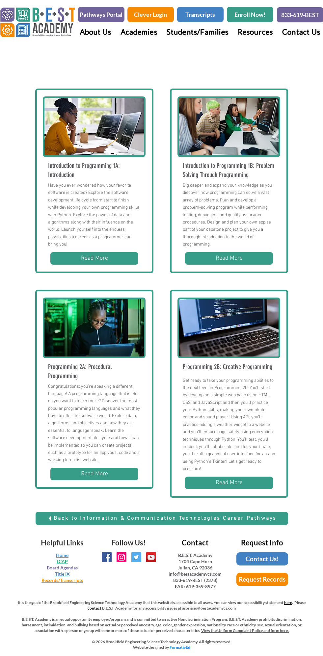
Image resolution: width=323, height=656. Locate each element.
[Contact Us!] (262, 558)
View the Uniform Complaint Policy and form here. (245, 630)
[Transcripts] (200, 14)
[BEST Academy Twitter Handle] (136, 557)
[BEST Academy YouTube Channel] (151, 557)
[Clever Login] (150, 14)
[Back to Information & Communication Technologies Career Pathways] (162, 518)
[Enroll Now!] (250, 14)
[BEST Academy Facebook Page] (107, 557)
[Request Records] (262, 579)
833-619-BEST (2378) (195, 580)
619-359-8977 (201, 586)
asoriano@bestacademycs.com (209, 608)
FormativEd (180, 647)
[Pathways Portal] (101, 14)
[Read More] (94, 258)
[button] (139, 32)
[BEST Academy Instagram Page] (121, 557)
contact (94, 608)
